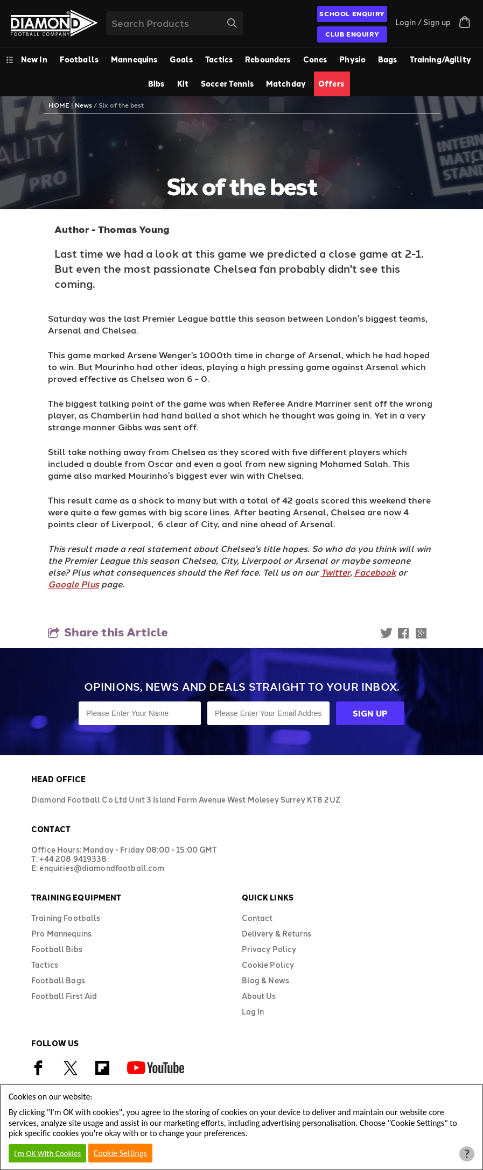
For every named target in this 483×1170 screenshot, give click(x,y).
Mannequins (134, 59)
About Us (259, 996)
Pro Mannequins (61, 933)
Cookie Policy (268, 964)
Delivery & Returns (277, 933)
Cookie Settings (120, 1153)
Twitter (335, 572)
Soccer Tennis (227, 83)
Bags (387, 59)
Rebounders (267, 59)
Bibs (156, 83)
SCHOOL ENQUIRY (351, 13)
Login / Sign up (423, 22)
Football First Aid (64, 996)
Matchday (286, 83)
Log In (253, 1011)
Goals (181, 59)
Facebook (375, 572)
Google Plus (73, 584)
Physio (352, 59)
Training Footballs (66, 918)
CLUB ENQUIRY (352, 34)
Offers (331, 83)
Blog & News (266, 980)
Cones (315, 59)
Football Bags (58, 980)
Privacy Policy (269, 949)
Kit (182, 83)
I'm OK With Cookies (47, 1153)
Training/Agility (440, 59)
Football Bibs (56, 949)
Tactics (219, 59)
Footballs (79, 59)
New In (34, 59)
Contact (257, 918)
